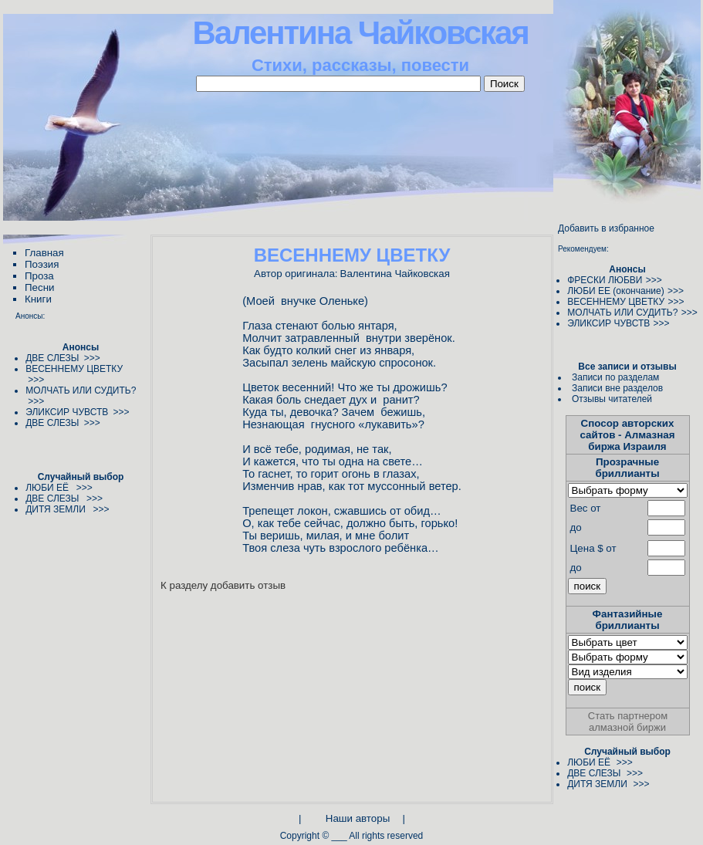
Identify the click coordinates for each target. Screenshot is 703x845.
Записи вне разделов (617, 388)
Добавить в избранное (606, 228)
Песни (39, 287)
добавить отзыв (248, 585)
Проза (39, 276)
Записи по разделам (615, 377)
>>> (654, 280)
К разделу (184, 585)
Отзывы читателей (612, 399)
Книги (38, 299)
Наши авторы (358, 818)
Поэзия (42, 264)
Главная (44, 253)
